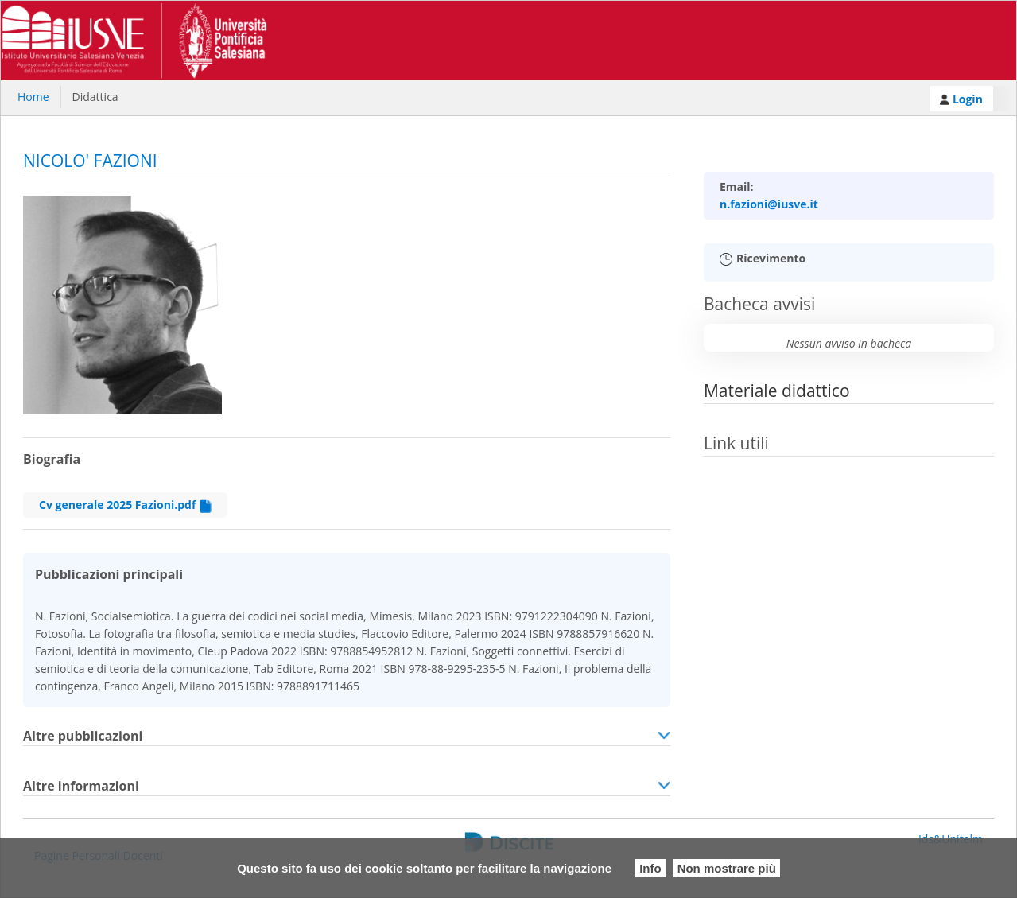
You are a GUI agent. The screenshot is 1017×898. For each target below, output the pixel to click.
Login (961, 99)
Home (33, 96)
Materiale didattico (777, 390)
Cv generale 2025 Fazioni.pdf (125, 505)
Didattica (95, 96)
